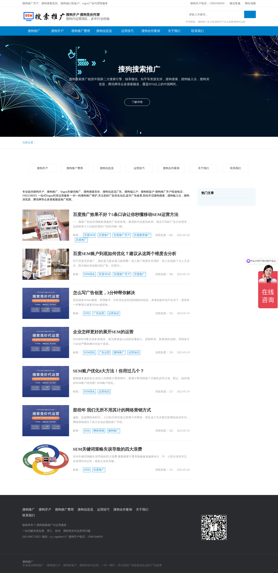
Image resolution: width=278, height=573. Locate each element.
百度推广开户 (122, 235)
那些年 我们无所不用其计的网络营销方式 (112, 410)
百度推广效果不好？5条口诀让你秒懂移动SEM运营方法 (126, 214)
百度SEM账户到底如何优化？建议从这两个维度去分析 (124, 253)
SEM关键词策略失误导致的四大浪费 (107, 449)
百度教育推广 (142, 235)
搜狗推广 (34, 30)
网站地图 (250, 3)
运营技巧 (127, 30)
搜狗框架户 (70, 565)
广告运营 (104, 352)
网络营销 (98, 430)
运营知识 (113, 313)
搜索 (250, 14)
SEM (87, 313)
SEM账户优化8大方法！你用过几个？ (108, 371)
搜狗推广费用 (80, 30)
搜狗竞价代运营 (89, 565)
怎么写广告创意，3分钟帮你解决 (104, 292)
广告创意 (98, 313)
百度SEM (89, 235)
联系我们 (197, 30)
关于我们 (174, 30)
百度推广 (104, 235)
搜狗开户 (57, 30)
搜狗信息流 (104, 30)
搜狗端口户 (54, 565)
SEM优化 (89, 274)
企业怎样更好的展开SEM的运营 (103, 331)
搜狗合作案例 (150, 30)
